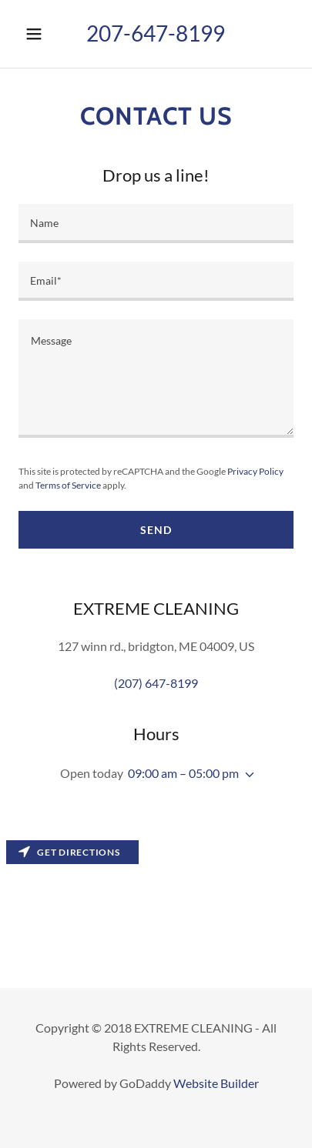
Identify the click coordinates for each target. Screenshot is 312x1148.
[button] (35, 33)
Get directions (69, 852)
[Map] (156, 911)
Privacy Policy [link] (255, 471)
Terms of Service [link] (68, 485)
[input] (156, 223)
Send (156, 529)
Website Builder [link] (216, 1083)
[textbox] (156, 378)
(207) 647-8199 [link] (156, 683)
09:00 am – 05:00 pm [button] (183, 773)
